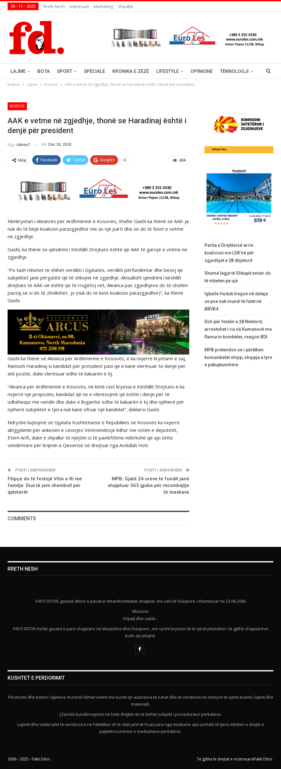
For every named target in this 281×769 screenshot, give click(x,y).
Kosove (17, 106)
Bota (43, 71)
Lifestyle (167, 71)
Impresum (79, 6)
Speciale (94, 71)
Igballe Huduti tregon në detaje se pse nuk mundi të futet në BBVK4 (236, 301)
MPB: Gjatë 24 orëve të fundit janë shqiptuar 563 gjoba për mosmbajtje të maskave (148, 485)
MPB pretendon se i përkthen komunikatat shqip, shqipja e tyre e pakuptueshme (238, 357)
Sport (64, 71)
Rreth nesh (54, 6)
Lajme (18, 71)
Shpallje (125, 6)
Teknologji (234, 71)
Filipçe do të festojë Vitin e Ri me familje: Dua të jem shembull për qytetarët (45, 485)
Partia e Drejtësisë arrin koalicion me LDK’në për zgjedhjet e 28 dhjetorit (229, 253)
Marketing (103, 6)
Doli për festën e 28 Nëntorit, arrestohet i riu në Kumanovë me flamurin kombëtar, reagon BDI (238, 329)
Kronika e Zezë (130, 71)
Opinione (201, 71)
